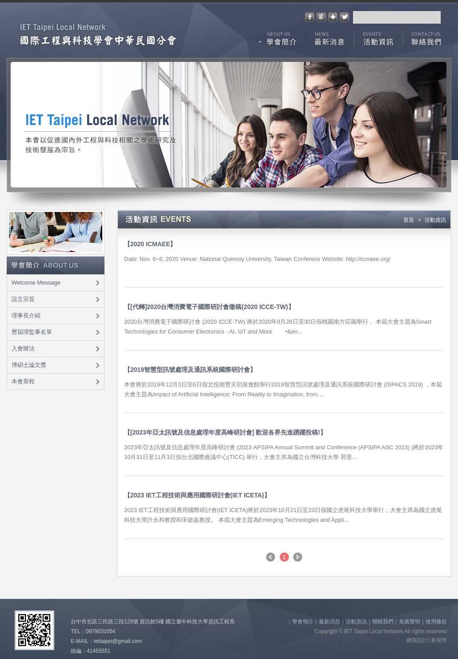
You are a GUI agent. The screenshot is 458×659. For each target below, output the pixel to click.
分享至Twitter (344, 17)
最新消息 (330, 41)
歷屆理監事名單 (32, 332)
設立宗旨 (23, 299)
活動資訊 (378, 41)
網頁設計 (417, 640)
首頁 (408, 220)
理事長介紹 (26, 315)
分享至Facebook (309, 17)
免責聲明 (409, 621)
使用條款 (436, 621)
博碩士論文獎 (29, 365)
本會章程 (23, 381)
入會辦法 (23, 348)
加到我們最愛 (332, 17)
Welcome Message (36, 282)
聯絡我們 (427, 41)
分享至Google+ (321, 17)
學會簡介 (278, 41)
